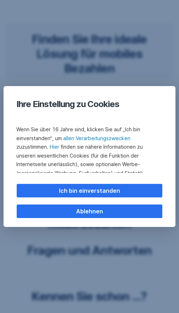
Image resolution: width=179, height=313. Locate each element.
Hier (54, 147)
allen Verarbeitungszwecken (96, 138)
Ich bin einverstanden (89, 190)
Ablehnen (89, 211)
